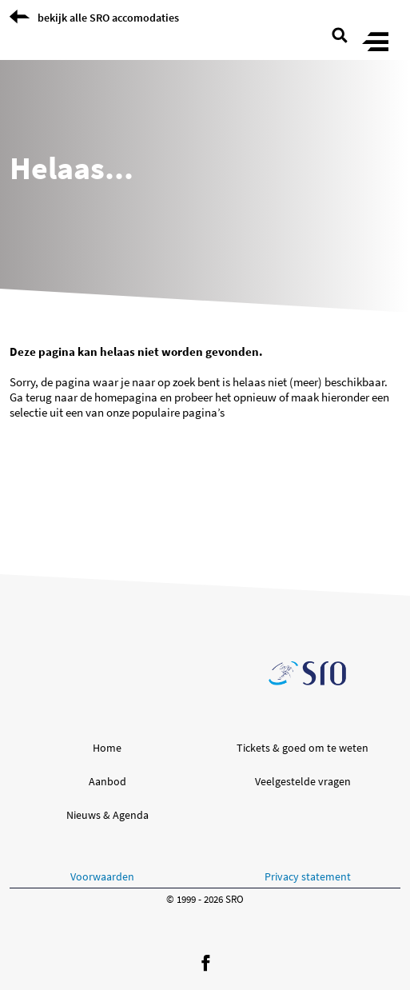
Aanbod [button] (107, 781)
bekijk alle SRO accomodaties (108, 17)
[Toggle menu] (375, 43)
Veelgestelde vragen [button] (303, 781)
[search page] (340, 34)
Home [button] (107, 748)
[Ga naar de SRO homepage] (307, 673)
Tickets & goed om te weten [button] (302, 748)
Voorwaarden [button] (102, 876)
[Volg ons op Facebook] (205, 964)
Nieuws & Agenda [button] (107, 815)
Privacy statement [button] (308, 876)
